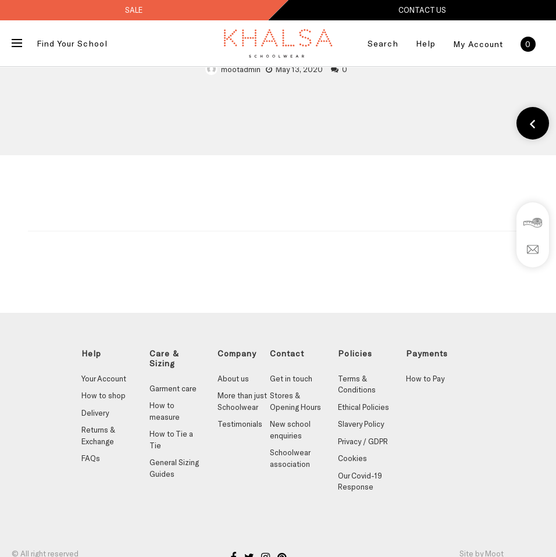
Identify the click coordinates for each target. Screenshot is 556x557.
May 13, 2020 (299, 69)
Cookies (352, 458)
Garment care (173, 388)
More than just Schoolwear (242, 401)
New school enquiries (290, 429)
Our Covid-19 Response (360, 481)
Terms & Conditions (357, 384)
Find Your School (72, 43)
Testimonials (240, 424)
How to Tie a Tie (171, 439)
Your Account (103, 378)
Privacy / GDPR (363, 441)
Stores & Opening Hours (295, 401)
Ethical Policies (363, 407)
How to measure (164, 411)
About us (233, 378)
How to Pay (425, 378)
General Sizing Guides (174, 468)
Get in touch (291, 378)
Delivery (95, 412)
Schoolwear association (290, 458)
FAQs (90, 458)
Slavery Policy (361, 424)
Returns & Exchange (98, 435)
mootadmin (241, 69)
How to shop (103, 395)
